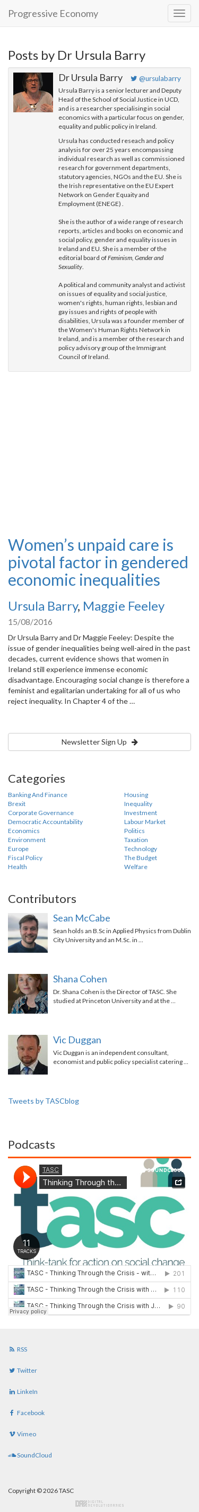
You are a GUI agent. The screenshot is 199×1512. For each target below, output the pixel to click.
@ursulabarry (156, 78)
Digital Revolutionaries (99, 1503)
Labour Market (145, 822)
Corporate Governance (41, 813)
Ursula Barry (42, 605)
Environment (27, 840)
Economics (24, 831)
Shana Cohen (80, 979)
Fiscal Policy (25, 858)
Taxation (136, 840)
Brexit (16, 804)
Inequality (138, 804)
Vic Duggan (77, 1039)
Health (17, 867)
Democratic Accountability (45, 822)
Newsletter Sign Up (100, 741)
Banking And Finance (37, 795)
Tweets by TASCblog (43, 1100)
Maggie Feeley (124, 605)
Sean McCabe (81, 918)
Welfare (136, 867)
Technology (140, 849)
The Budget (140, 858)
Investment (140, 813)
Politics (134, 831)
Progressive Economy (53, 13)
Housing (136, 795)
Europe (18, 849)
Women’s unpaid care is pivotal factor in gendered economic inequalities (98, 562)
